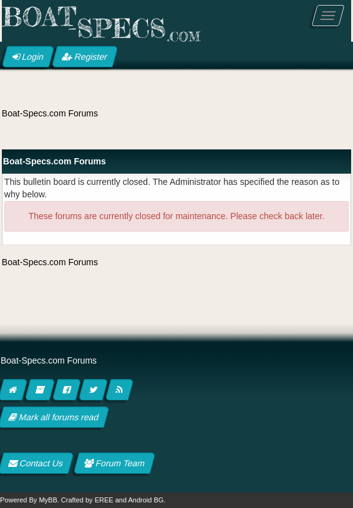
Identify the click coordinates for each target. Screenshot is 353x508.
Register (85, 57)
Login (28, 57)
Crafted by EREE (87, 500)
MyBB (48, 500)
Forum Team (114, 463)
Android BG (145, 500)
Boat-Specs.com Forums (50, 113)
